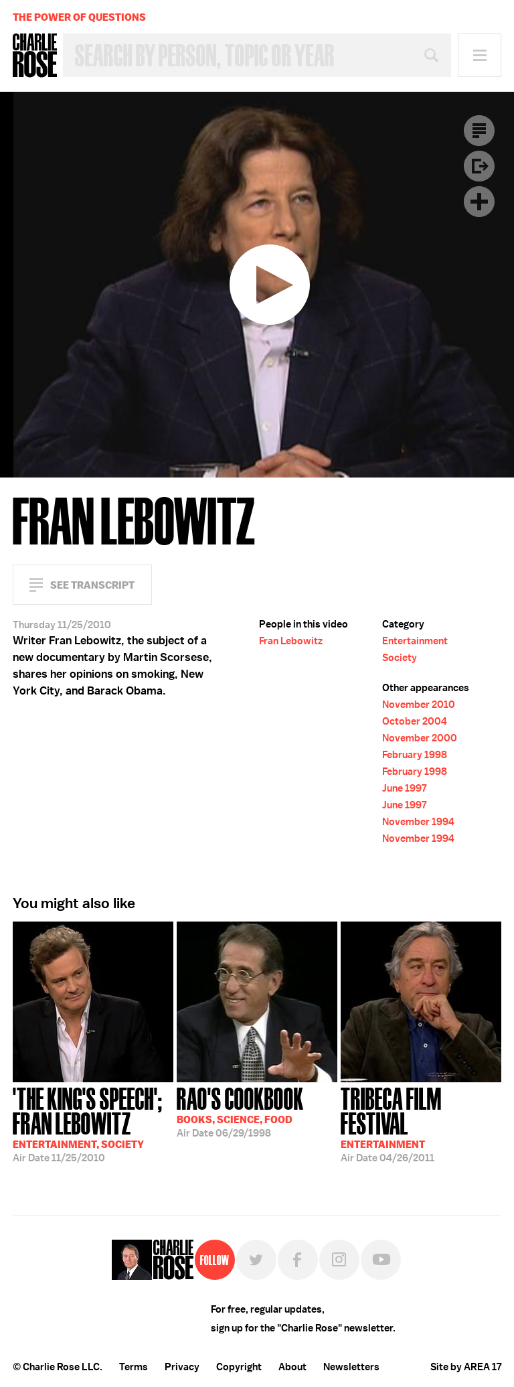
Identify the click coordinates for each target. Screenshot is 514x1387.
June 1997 (404, 788)
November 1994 (418, 821)
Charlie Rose (35, 55)
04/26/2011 (421, 1123)
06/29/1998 (240, 1111)
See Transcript (92, 585)
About (292, 1367)
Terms (133, 1367)
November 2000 (419, 738)
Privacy (182, 1367)
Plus (479, 201)
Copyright (239, 1367)
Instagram (339, 1260)
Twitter (256, 1260)
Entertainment (415, 641)
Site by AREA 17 (465, 1367)
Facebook (298, 1260)
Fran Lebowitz (291, 641)
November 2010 (418, 704)
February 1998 (414, 754)
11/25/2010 (93, 1123)
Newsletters (351, 1367)
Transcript (479, 130)
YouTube (381, 1260)
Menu (479, 55)
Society (399, 657)
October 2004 (414, 721)
